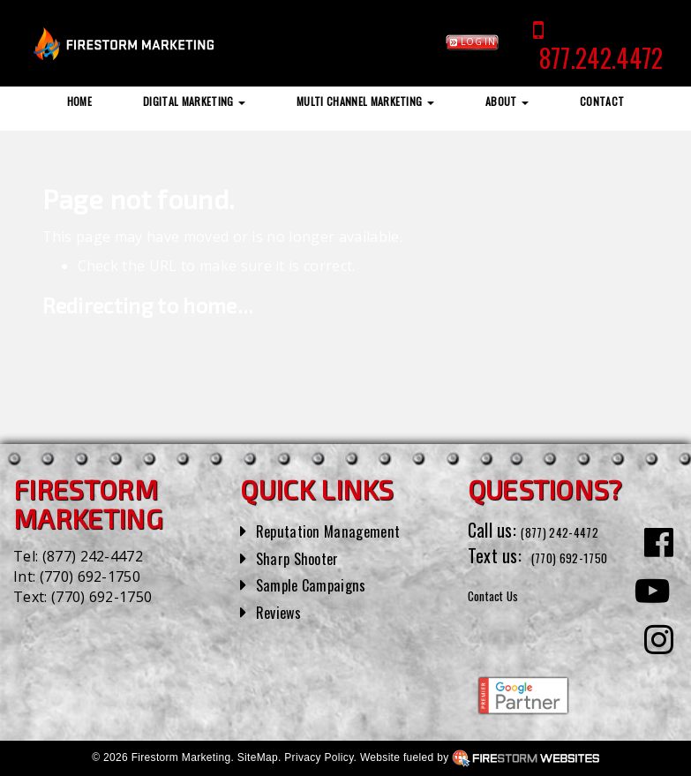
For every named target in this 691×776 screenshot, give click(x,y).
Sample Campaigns (321, 583)
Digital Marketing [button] (194, 101)
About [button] (507, 101)
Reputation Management (341, 529)
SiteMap (257, 757)
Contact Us (506, 619)
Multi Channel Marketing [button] (365, 101)
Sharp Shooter (306, 557)
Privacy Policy (318, 757)
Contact (602, 101)
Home (79, 101)
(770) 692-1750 (90, 576)
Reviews (283, 611)
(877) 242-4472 (92, 556)
